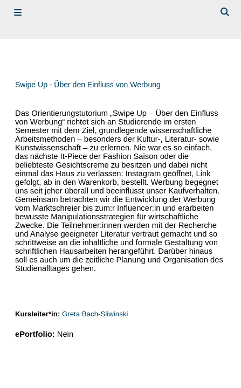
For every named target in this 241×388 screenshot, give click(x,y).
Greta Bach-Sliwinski (95, 314)
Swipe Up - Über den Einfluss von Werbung (88, 84)
